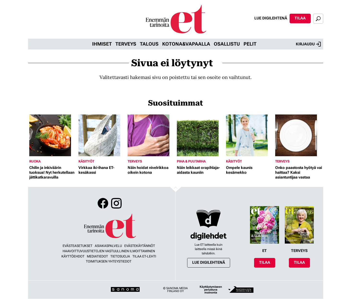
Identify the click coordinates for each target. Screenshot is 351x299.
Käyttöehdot (72, 256)
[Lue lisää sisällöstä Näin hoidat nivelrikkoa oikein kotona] (151, 135)
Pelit (250, 44)
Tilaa (300, 18)
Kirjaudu (308, 44)
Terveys (125, 44)
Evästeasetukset (77, 246)
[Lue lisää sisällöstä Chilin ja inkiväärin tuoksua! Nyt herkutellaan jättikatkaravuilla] (52, 135)
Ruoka (35, 161)
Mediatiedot (97, 256)
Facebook (103, 203)
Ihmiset (102, 44)
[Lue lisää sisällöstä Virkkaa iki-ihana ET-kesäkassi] (101, 135)
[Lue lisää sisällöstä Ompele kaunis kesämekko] (249, 135)
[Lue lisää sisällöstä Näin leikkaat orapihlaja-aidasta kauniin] (200, 135)
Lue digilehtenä (270, 18)
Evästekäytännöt (139, 246)
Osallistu (227, 44)
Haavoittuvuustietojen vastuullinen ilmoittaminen (109, 251)
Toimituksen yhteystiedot (108, 261)
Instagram (116, 203)
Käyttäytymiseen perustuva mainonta (211, 289)
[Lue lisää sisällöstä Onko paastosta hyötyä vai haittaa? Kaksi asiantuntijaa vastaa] (298, 135)
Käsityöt (86, 161)
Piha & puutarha (191, 161)
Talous (149, 44)
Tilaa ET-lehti (144, 256)
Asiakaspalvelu (108, 246)
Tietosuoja (120, 256)
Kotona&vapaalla (186, 44)
